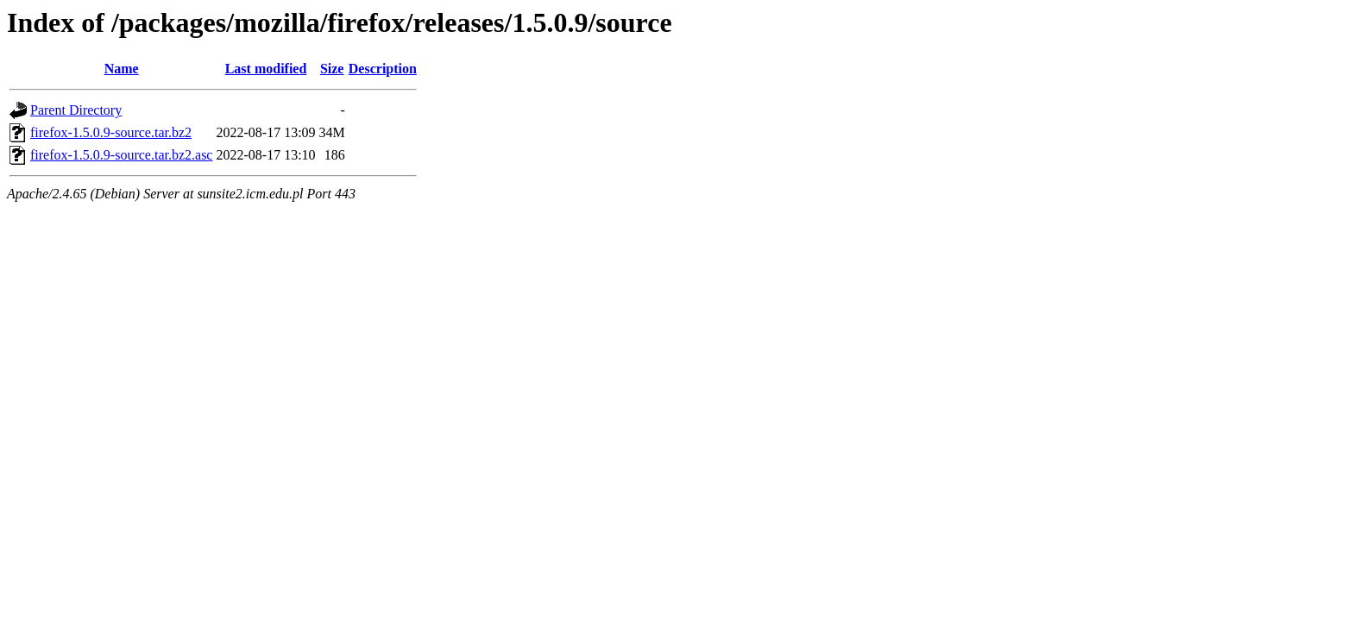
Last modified (266, 68)
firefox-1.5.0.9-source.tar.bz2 (111, 132)
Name (121, 68)
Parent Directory (76, 110)
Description (383, 68)
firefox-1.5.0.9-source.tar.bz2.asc (121, 154)
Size (332, 68)
